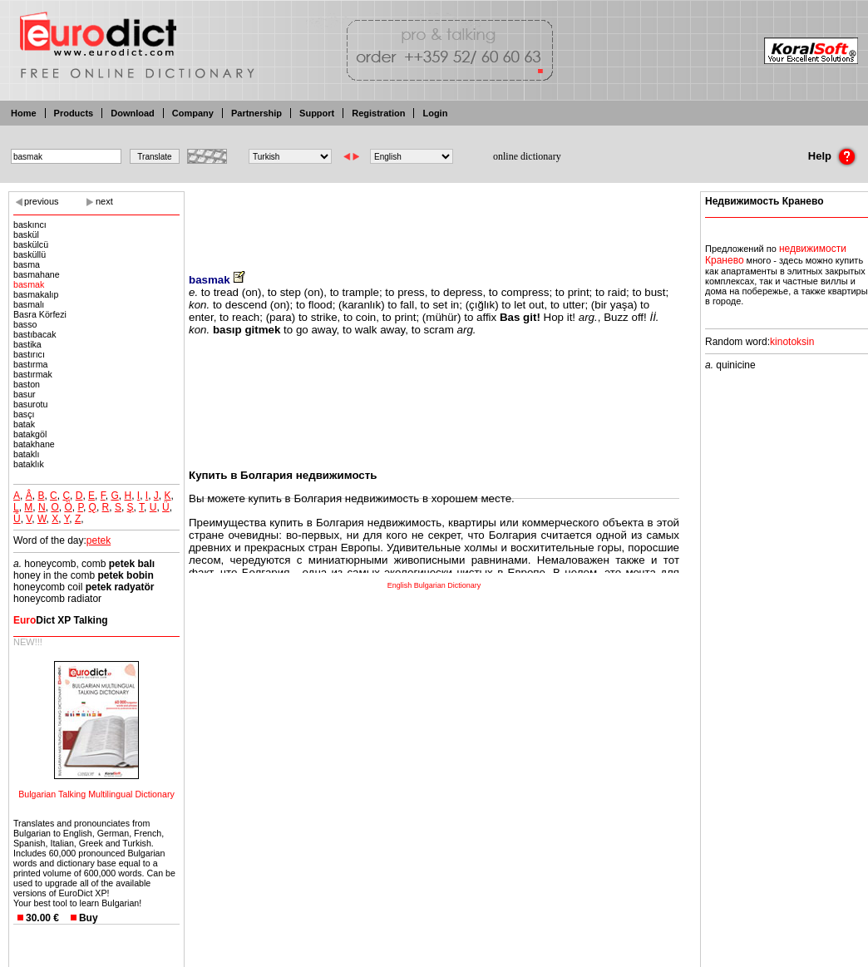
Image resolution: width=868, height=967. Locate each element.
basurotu (30, 404)
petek (98, 540)
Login (434, 113)
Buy (88, 918)
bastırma (30, 364)
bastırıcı (29, 354)
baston (26, 384)
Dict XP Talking (60, 620)
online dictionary (527, 156)
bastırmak (32, 374)
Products (74, 113)
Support (316, 113)
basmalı (28, 304)
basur (24, 394)
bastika (27, 344)
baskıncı (30, 224)
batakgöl (30, 434)
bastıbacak (35, 334)
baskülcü (30, 244)
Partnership (256, 113)
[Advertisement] (434, 220)
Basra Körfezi (40, 314)
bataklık (28, 464)
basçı (23, 414)
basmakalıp (36, 294)
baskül (26, 234)
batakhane (34, 444)
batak (24, 424)
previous (41, 201)
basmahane (36, 274)
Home (24, 113)
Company (193, 113)
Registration (378, 113)
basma (26, 264)
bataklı (26, 454)
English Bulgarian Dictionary (434, 585)
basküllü (29, 254)
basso (25, 324)
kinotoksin (792, 342)
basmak (28, 284)
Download (133, 113)
